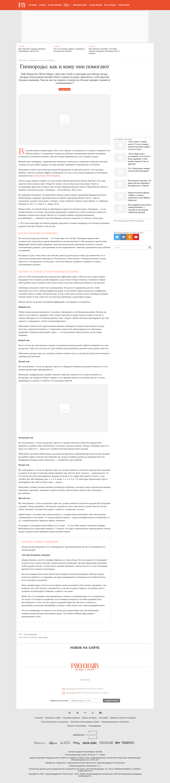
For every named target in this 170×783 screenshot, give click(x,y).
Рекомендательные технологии (115, 722)
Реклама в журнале (71, 718)
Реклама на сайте (53, 718)
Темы (66, 5)
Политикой (71, 693)
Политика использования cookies (84, 722)
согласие (72, 689)
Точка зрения (54, 5)
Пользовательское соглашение (54, 722)
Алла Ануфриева (30, 634)
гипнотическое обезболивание (46, 176)
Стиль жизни (95, 5)
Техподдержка (94, 726)
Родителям (64, 89)
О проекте (38, 718)
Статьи (42, 5)
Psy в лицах (110, 5)
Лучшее (33, 5)
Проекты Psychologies (76, 726)
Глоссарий (123, 5)
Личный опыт (80, 5)
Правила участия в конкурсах (123, 718)
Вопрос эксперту (89, 718)
